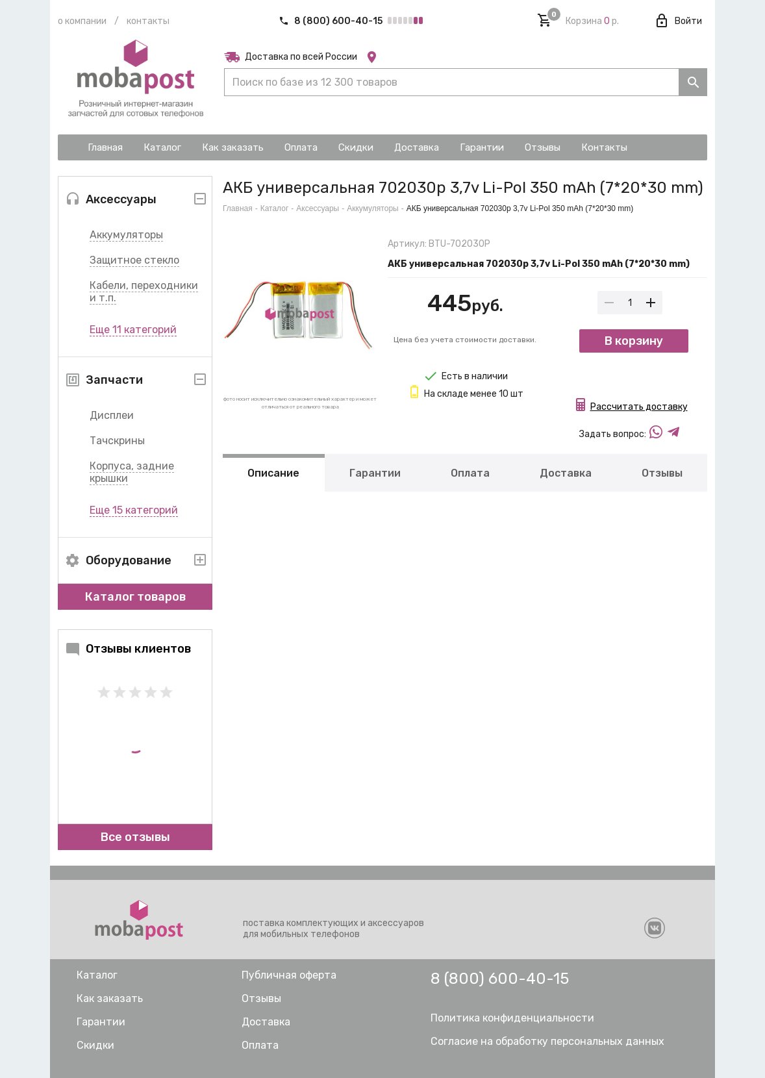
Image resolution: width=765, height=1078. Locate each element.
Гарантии (375, 473)
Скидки (95, 1045)
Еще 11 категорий (133, 329)
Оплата (470, 473)
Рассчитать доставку (639, 406)
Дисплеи (112, 415)
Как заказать (110, 998)
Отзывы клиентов (128, 649)
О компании (82, 21)
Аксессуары (317, 208)
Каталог (274, 208)
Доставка (566, 473)
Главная (238, 208)
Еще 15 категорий (134, 510)
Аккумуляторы (126, 235)
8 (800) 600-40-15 (331, 21)
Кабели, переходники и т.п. (144, 291)
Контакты (148, 21)
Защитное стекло (134, 260)
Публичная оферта (289, 975)
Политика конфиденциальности (512, 1018)
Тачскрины (117, 440)
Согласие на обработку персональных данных (547, 1041)
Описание (273, 473)
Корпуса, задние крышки (132, 472)
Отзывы (662, 473)
